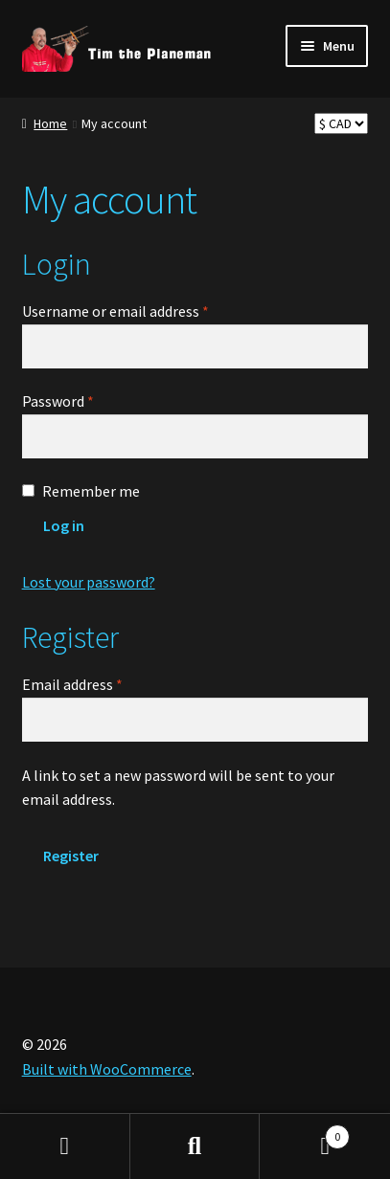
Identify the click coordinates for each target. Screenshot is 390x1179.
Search (195, 1146)
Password (86, 400)
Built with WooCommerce (107, 1069)
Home (50, 123)
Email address (100, 683)
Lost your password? (88, 581)
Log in (63, 525)
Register (71, 855)
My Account (65, 1146)
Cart (305, 1132)
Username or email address (143, 310)
